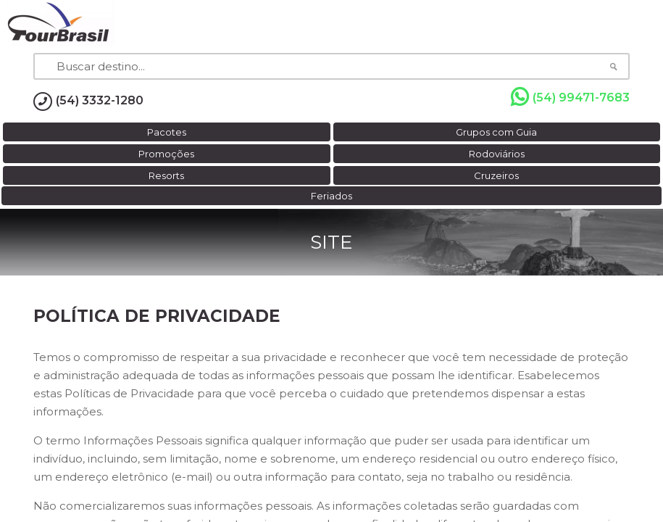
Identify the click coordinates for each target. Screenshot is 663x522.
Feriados (331, 196)
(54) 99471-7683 (570, 97)
